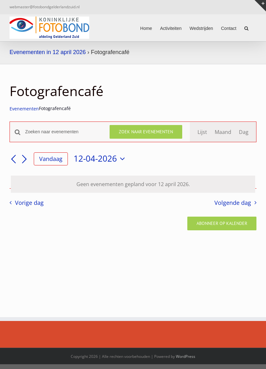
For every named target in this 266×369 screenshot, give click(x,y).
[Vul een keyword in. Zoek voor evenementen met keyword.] (63, 132)
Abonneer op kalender (222, 223)
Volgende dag (232, 202)
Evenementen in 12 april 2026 (48, 52)
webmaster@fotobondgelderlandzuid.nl (45, 7)
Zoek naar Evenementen (146, 132)
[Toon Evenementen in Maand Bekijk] (223, 132)
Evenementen (24, 109)
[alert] (133, 184)
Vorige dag (29, 202)
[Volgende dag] (24, 159)
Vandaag (50, 159)
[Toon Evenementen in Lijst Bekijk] (202, 132)
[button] (246, 27)
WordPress (185, 356)
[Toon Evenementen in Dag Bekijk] (243, 132)
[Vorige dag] (13, 159)
